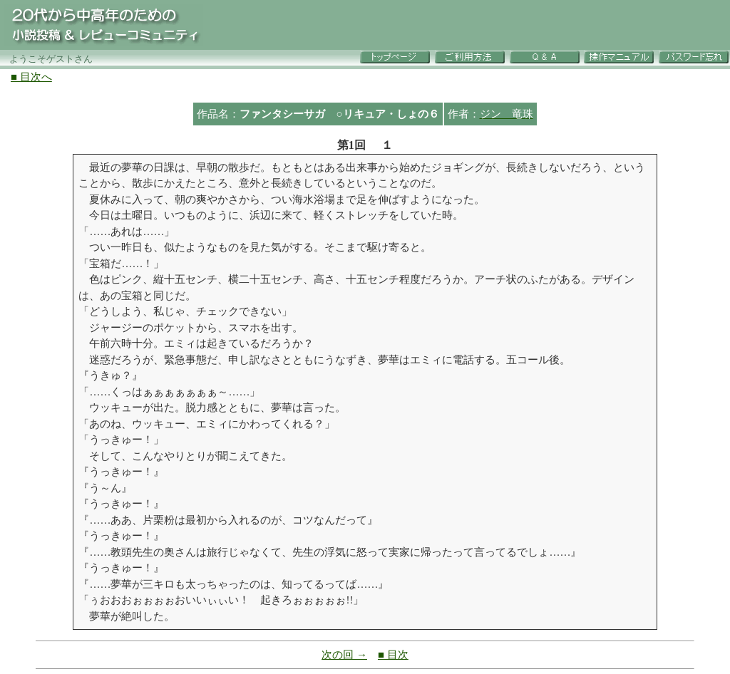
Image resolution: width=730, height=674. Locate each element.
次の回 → (344, 654)
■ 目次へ (31, 77)
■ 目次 (393, 654)
